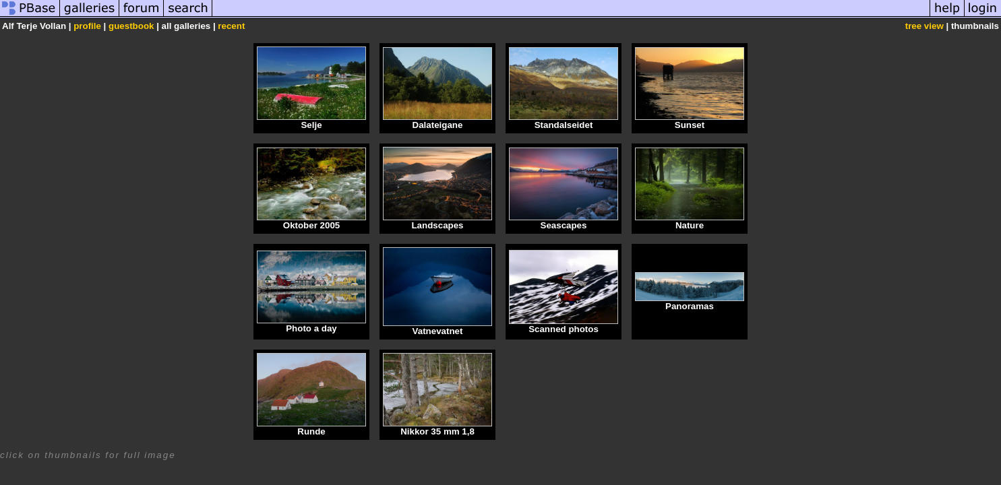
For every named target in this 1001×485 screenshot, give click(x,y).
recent (231, 26)
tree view (924, 26)
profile (87, 26)
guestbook (131, 26)
